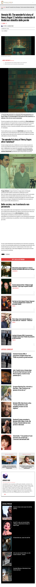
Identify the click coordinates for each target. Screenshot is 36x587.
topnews (7, 254)
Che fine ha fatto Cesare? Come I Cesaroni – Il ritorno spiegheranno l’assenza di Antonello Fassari (23, 302)
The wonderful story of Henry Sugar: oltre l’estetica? (16, 62)
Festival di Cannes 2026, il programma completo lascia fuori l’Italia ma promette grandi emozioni (23, 337)
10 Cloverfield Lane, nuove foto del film (21, 537)
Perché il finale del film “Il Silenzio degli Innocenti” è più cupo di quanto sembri (22, 285)
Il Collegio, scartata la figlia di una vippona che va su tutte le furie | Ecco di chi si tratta (9, 467)
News (14, 305)
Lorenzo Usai (10, 25)
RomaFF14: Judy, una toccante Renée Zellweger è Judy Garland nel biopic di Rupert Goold (21, 523)
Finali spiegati (15, 288)
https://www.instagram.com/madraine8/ (8, 482)
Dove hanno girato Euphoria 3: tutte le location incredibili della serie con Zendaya (23, 268)
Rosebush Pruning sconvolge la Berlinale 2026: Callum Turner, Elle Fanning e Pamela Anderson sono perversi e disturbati (22, 422)
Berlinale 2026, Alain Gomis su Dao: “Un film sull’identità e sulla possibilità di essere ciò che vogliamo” (22, 405)
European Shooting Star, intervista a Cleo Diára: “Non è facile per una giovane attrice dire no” (22, 388)
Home (2, 7)
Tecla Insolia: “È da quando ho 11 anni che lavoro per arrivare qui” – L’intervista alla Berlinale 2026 (22, 437)
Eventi (4, 7)
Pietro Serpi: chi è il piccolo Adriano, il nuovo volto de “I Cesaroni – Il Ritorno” (22, 319)
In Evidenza (15, 271)
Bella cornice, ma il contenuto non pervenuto (14, 64)
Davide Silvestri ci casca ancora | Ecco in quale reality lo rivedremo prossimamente (27, 467)
